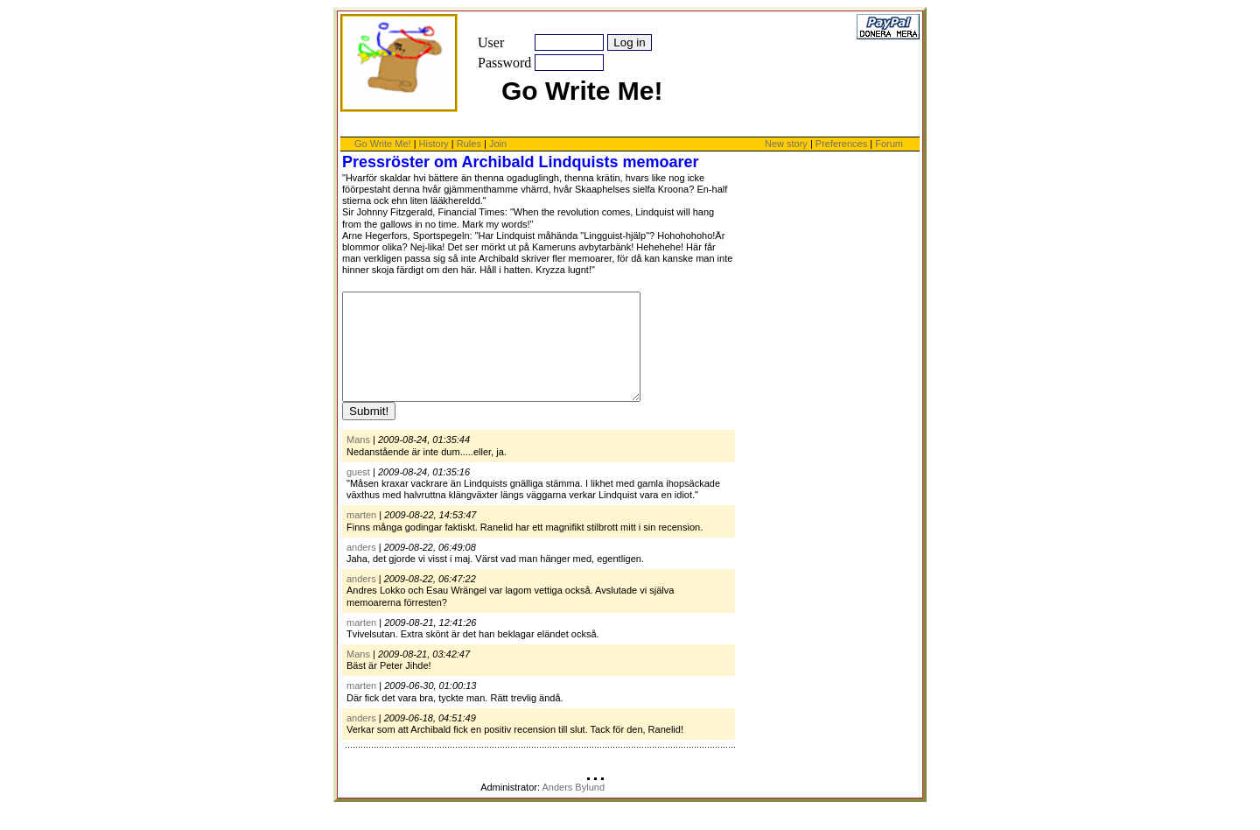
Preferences (843, 143)
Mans (358, 460)
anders (361, 568)
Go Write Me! (382, 143)
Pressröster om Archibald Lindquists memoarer (520, 162)
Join (498, 143)
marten (361, 536)
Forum (889, 143)
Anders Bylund (573, 808)
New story (786, 143)
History (434, 143)
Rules (469, 143)
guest (358, 493)
